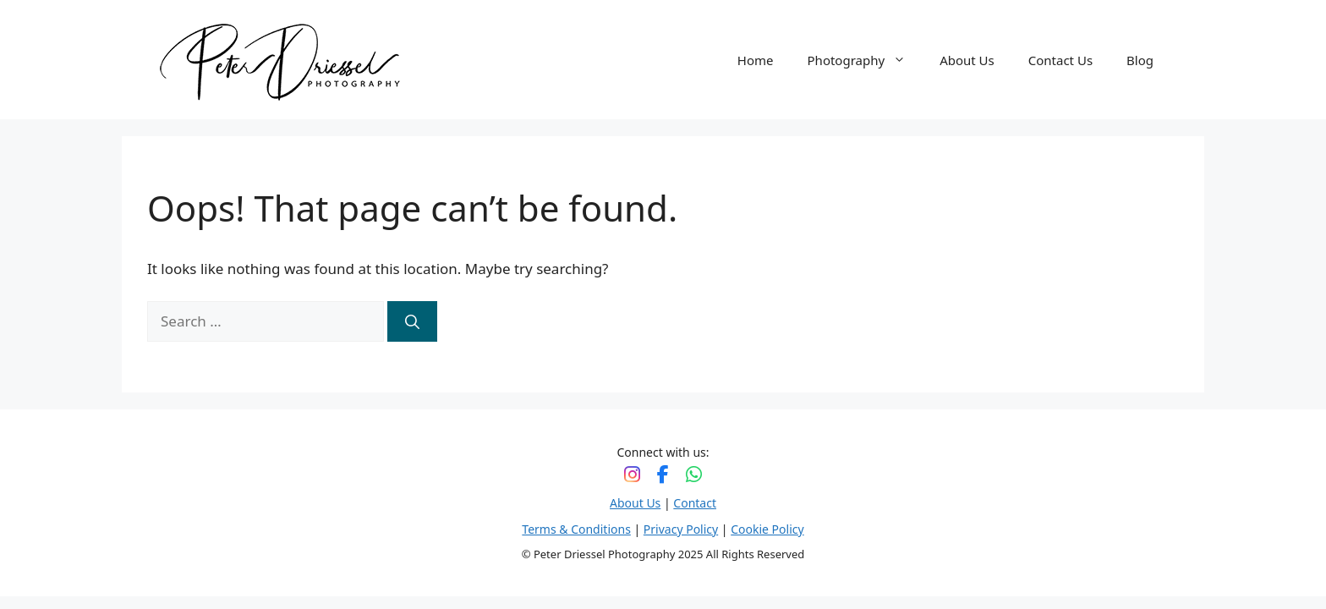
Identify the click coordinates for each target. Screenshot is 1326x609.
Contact (694, 503)
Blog (1139, 60)
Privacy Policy (681, 529)
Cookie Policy (767, 529)
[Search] (412, 321)
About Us (967, 60)
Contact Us (1060, 60)
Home (755, 60)
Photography (865, 60)
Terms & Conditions (576, 529)
